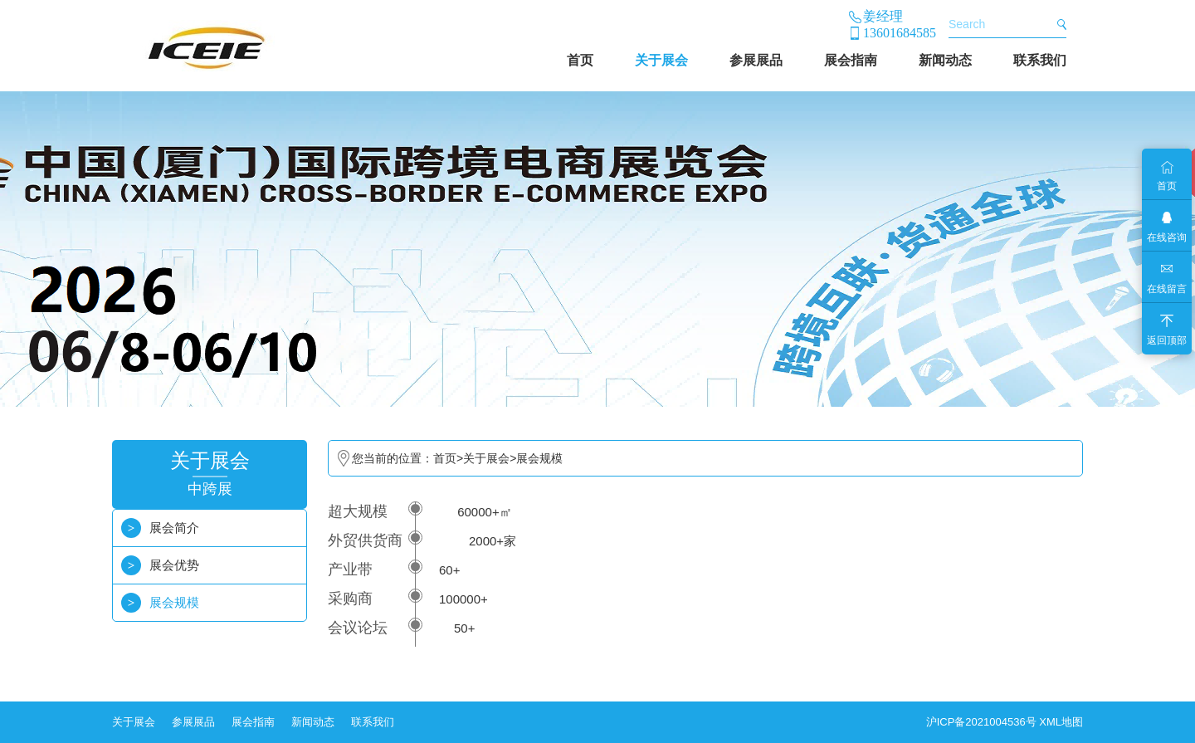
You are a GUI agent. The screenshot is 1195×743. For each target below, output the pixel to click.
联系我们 (1039, 60)
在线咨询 (1167, 237)
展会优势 (174, 565)
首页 (580, 60)
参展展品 (756, 60)
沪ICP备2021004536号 (981, 722)
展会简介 (174, 528)
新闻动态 (945, 60)
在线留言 (1167, 289)
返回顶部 (1167, 340)
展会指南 (850, 60)
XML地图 (1061, 722)
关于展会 (661, 60)
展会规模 (174, 602)
